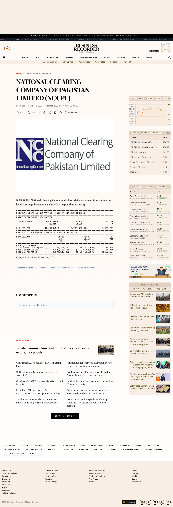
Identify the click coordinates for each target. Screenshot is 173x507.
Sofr (83, 445)
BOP (58, 39)
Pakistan (135, 473)
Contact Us (6, 470)
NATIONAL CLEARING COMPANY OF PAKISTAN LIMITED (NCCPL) (52, 89)
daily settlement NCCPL (62, 268)
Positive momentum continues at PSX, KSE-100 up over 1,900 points (55, 350)
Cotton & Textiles (52, 476)
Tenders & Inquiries (97, 476)
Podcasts (114, 62)
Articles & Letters (52, 470)
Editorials (121, 57)
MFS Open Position (34, 450)
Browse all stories (65, 416)
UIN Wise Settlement (130, 450)
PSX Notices (129, 62)
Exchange (52, 445)
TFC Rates (112, 450)
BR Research (53, 57)
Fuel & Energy (51, 482)
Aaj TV (4, 487)
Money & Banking (96, 473)
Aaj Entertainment (9, 493)
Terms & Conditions (10, 473)
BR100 (133, 98)
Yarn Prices (93, 479)
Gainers (138, 186)
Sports (134, 479)
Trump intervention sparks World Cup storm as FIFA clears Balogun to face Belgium (87, 402)
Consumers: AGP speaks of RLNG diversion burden (141, 295)
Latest (37, 57)
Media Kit (6, 482)
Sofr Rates (68, 450)
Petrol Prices (84, 62)
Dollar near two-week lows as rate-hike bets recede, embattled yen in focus (87, 392)
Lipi (157, 445)
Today (136, 289)
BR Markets (7, 484)
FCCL (155, 39)
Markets (69, 57)
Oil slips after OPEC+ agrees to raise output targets (142, 352)
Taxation (48, 479)
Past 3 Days (161, 289)
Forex (135, 133)
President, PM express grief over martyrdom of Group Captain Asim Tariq (38, 392)
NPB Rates (98, 450)
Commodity (156, 133)
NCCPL (43, 268)
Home (25, 57)
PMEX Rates (34, 454)
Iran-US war (67, 62)
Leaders (161, 186)
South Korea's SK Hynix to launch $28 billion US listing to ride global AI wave (37, 401)
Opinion (135, 57)
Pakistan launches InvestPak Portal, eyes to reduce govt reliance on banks (89, 364)
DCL (124, 39)
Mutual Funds (97, 445)
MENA (149, 57)
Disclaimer (6, 479)
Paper (91, 482)
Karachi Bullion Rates (14, 454)
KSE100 (149, 98)
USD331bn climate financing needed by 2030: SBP (142, 329)
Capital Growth (68, 445)
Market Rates (50, 473)
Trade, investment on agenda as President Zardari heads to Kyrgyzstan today (88, 373)
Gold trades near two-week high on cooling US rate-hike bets (142, 389)
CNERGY (91, 39)
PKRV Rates (83, 450)
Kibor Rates (53, 450)
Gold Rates (100, 62)
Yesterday (147, 289)
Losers (150, 186)
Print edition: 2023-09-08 (39, 74)
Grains (134, 470)
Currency (38, 445)
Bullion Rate (10, 445)
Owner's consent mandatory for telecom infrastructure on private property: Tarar (142, 365)
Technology (136, 482)
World (107, 57)
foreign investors (27, 268)
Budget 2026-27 (50, 62)
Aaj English (6, 490)
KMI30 (166, 98)
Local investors (86, 268)
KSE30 (157, 98)
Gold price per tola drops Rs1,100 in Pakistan (141, 306)
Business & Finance (88, 57)
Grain (138, 445)
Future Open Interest (154, 450)
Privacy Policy (7, 476)
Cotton (24, 445)
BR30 (141, 98)
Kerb (111, 445)
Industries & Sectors (97, 470)
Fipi (148, 445)
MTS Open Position (12, 450)
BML (26, 39)
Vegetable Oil (124, 445)
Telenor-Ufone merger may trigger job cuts (142, 317)
